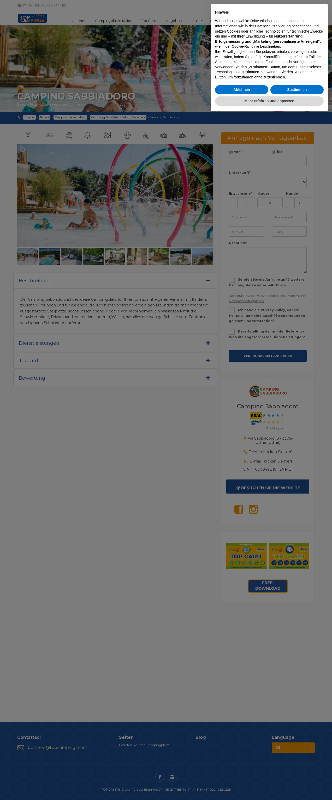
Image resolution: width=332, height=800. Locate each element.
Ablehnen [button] (241, 90)
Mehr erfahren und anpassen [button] (269, 101)
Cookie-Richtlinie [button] (245, 46)
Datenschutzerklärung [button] (272, 26)
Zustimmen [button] (297, 90)
